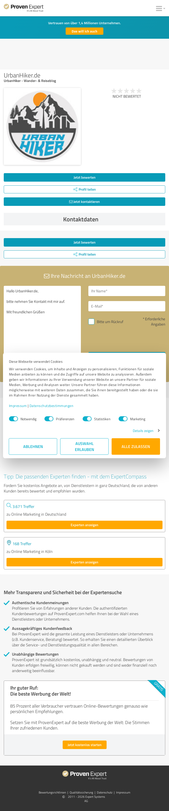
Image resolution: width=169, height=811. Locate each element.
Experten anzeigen (84, 524)
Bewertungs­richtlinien (52, 792)
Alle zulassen (136, 446)
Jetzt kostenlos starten (85, 744)
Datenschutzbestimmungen (51, 405)
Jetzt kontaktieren (84, 201)
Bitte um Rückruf (110, 321)
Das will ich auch (84, 31)
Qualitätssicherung (81, 792)
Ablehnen (33, 446)
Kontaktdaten (113, 219)
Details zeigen (143, 430)
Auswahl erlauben (84, 446)
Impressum (18, 405)
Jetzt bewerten (85, 177)
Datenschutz (104, 792)
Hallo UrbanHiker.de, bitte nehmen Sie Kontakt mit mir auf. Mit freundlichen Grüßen (42, 329)
